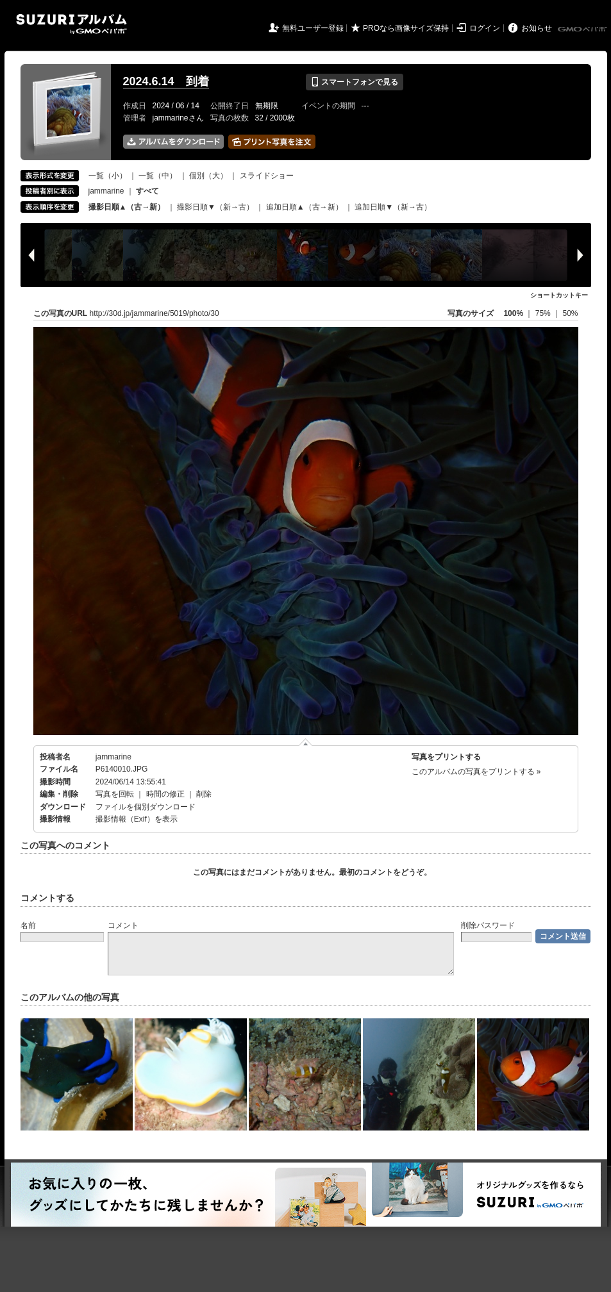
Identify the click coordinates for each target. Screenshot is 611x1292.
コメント (123, 925)
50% (570, 313)
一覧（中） (157, 175)
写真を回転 (115, 794)
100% (513, 313)
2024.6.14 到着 (166, 81)
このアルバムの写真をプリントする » (476, 771)
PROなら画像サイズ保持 (406, 28)
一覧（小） (107, 175)
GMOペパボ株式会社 (583, 29)
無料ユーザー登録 (313, 28)
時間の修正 (165, 794)
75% (544, 313)
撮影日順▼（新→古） (215, 207)
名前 (28, 925)
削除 (204, 794)
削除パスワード (488, 925)
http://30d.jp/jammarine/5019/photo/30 (154, 313)
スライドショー (267, 175)
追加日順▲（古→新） (304, 207)
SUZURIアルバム (71, 24)
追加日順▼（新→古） (393, 207)
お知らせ (536, 28)
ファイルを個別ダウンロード (146, 806)
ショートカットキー (559, 295)
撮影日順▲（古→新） (126, 207)
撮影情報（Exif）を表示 (137, 819)
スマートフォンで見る (354, 82)
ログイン (484, 28)
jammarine (106, 190)
